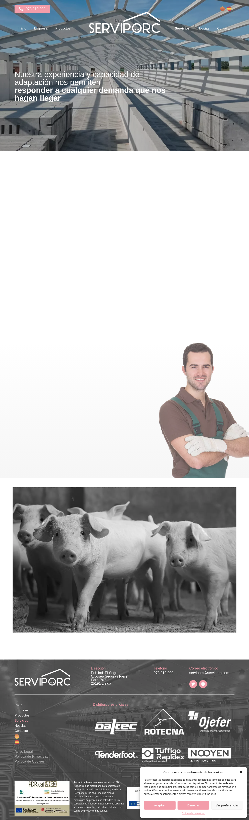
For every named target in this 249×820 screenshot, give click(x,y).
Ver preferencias (227, 805)
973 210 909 (163, 673)
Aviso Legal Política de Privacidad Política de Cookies (32, 756)
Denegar (193, 805)
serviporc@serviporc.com (209, 673)
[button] (241, 772)
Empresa (41, 28)
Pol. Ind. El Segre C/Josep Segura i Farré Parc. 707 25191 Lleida (109, 678)
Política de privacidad (193, 813)
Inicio (22, 28)
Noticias (203, 28)
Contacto (224, 28)
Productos (62, 28)
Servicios (182, 28)
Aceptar (159, 805)
